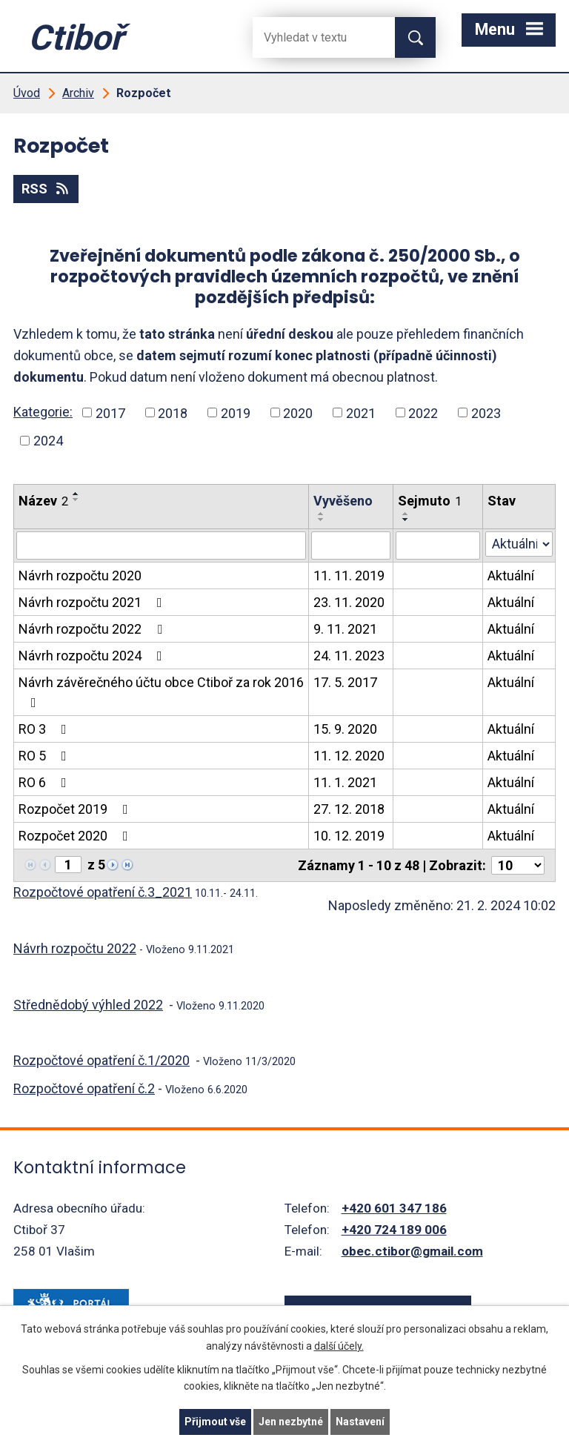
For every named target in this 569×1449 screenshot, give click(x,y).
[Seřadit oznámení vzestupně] (76, 494)
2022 (423, 412)
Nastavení (360, 1422)
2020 (298, 412)
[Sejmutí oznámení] (437, 545)
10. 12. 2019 (349, 835)
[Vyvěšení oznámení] (350, 545)
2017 (110, 412)
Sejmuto (430, 500)
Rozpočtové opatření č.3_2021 (102, 892)
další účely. (339, 1346)
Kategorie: (43, 412)
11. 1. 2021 (345, 782)
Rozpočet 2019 (76, 809)
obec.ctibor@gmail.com (412, 1251)
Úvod (26, 93)
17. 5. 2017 (345, 682)
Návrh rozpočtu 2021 (93, 602)
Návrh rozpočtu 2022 (93, 629)
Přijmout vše (215, 1422)
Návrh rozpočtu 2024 (93, 655)
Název (43, 500)
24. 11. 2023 (349, 655)
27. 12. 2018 (349, 809)
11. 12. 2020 (349, 755)
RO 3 (46, 729)
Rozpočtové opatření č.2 (84, 1088)
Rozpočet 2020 (76, 835)
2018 (172, 412)
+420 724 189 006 (394, 1229)
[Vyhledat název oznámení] (161, 545)
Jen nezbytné (291, 1422)
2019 (235, 412)
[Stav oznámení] (519, 544)
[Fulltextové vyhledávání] (312, 37)
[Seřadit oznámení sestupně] (76, 500)
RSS (46, 188)
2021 (361, 412)
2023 (486, 412)
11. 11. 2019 (349, 575)
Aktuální (511, 575)
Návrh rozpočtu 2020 (80, 575)
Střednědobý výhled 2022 (88, 1004)
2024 (48, 440)
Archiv (78, 93)
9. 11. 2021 (345, 629)
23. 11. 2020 (349, 602)
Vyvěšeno (343, 500)
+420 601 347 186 (394, 1208)
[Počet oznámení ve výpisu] (518, 865)
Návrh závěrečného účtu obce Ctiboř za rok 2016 (161, 691)
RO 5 (46, 755)
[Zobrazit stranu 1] (68, 864)
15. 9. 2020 (345, 729)
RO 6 (46, 782)
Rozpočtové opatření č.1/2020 (101, 1060)
